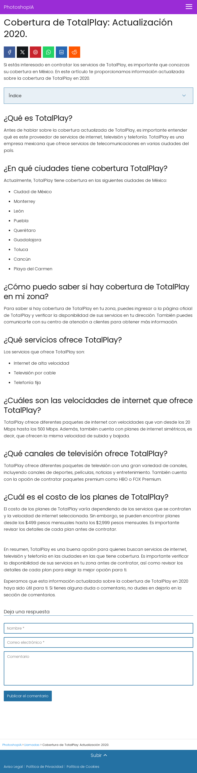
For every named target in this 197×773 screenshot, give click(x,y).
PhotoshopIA (19, 7)
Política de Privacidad (44, 766)
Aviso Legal (13, 766)
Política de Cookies (83, 766)
